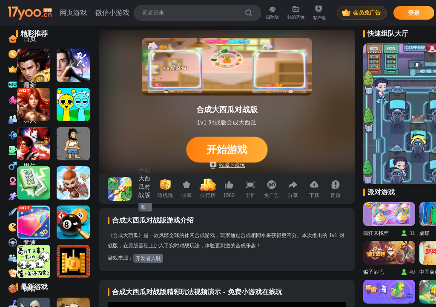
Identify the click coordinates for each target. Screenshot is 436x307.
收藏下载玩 (227, 165)
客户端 (319, 13)
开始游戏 (226, 149)
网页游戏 (73, 12)
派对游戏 (143, 207)
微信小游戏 (112, 12)
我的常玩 (295, 12)
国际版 (272, 12)
